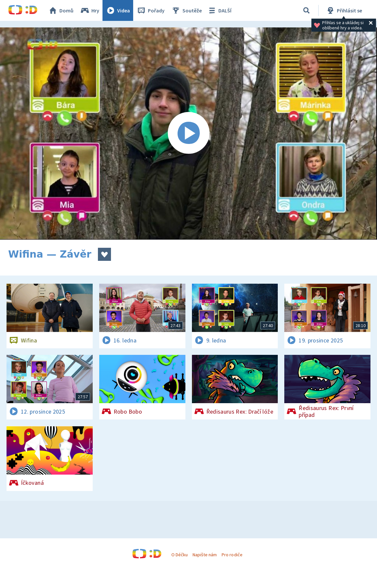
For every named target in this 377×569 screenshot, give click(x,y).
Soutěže (186, 10)
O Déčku (179, 555)
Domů (60, 10)
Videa (118, 10)
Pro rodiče (232, 555)
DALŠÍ (219, 10)
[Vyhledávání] (306, 10)
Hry (89, 10)
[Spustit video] (188, 133)
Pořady (150, 10)
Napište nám (205, 555)
